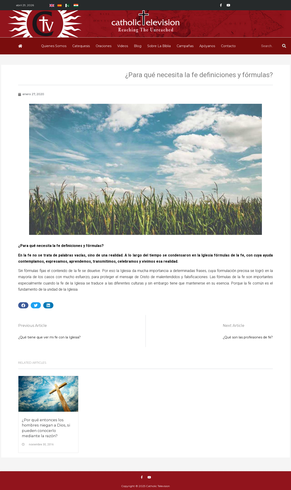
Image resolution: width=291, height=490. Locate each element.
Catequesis (81, 46)
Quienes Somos (53, 46)
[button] (23, 305)
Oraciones (103, 46)
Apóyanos (207, 46)
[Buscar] (284, 46)
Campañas (185, 46)
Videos (122, 46)
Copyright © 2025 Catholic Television (145, 486)
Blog (137, 46)
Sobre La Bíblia (159, 46)
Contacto (228, 46)
